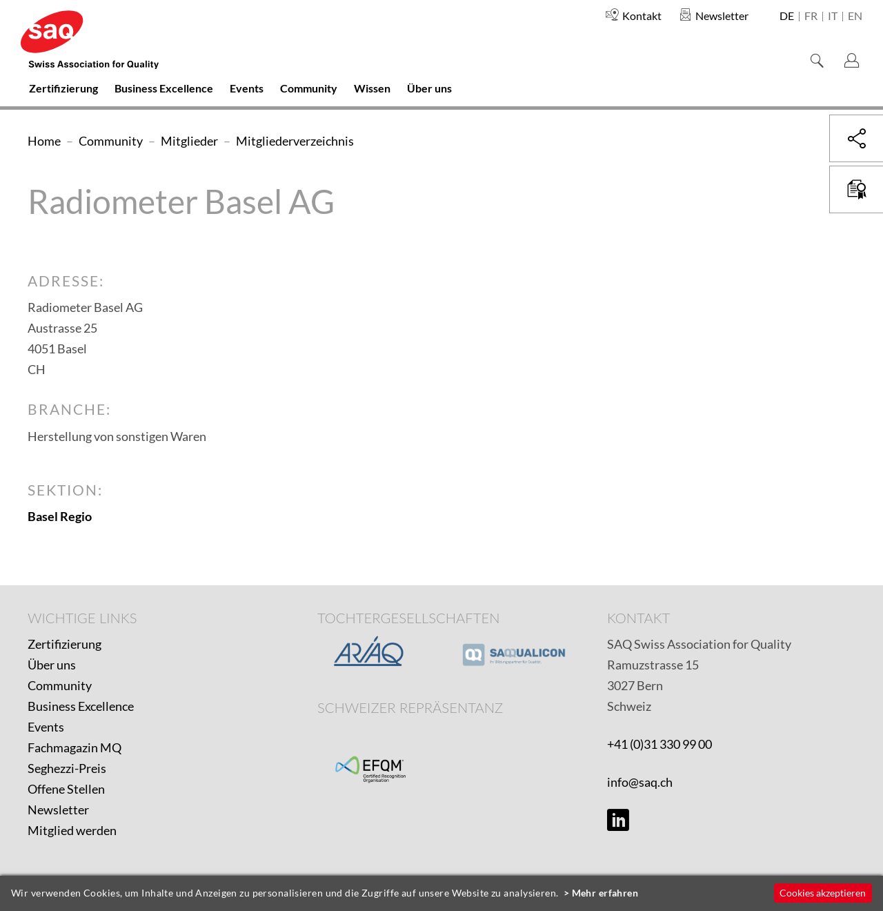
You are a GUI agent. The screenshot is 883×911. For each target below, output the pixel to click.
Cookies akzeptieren (823, 893)
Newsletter (58, 809)
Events (46, 726)
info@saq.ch (640, 782)
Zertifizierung (64, 644)
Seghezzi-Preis (67, 768)
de (787, 16)
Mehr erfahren (605, 893)
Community (60, 685)
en (855, 16)
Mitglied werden (72, 830)
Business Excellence (81, 706)
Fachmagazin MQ (74, 747)
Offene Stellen (66, 788)
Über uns (52, 664)
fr (810, 16)
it (832, 16)
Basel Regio (60, 516)
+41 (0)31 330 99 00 (659, 744)
